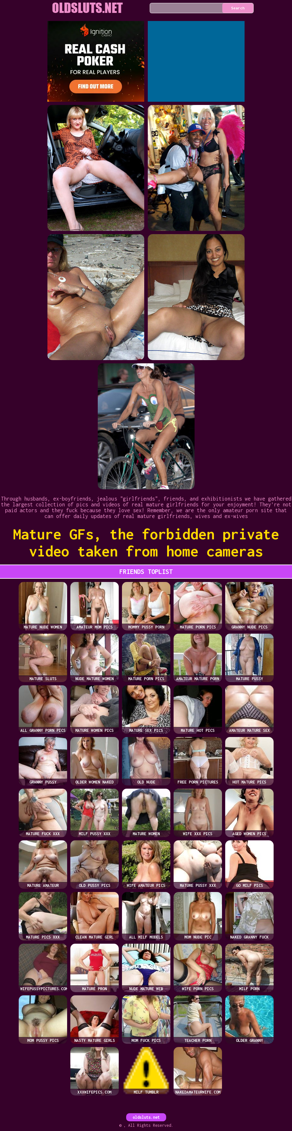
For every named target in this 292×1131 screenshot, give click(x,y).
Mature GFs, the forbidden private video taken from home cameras (146, 542)
